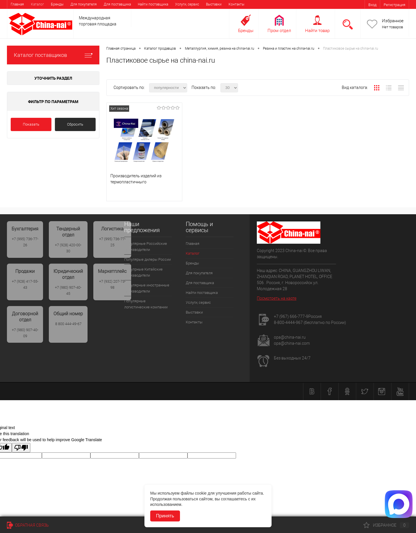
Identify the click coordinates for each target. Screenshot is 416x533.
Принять (165, 515)
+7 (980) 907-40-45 (68, 290)
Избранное (393, 20)
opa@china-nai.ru (290, 337)
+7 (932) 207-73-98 (112, 284)
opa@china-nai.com (292, 343)
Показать (31, 124)
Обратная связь (28, 525)
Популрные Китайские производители (143, 272)
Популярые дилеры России (147, 259)
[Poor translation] (21, 447)
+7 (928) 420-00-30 (68, 248)
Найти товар (317, 30)
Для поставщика (117, 4)
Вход (372, 5)
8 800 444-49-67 (68, 324)
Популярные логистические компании (146, 304)
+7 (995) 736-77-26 (25, 242)
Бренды (57, 4)
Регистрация (394, 5)
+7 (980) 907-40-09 (25, 333)
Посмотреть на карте (276, 298)
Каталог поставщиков (53, 55)
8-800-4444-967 (288, 322)
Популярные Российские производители (145, 246)
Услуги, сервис (187, 4)
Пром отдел (279, 30)
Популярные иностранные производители (146, 288)
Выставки (214, 4)
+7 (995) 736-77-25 (112, 242)
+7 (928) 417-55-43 (25, 284)
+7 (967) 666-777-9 (291, 316)
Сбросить (75, 124)
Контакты (236, 4)
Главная (17, 4)
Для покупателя (83, 4)
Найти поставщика (153, 4)
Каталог (37, 4)
